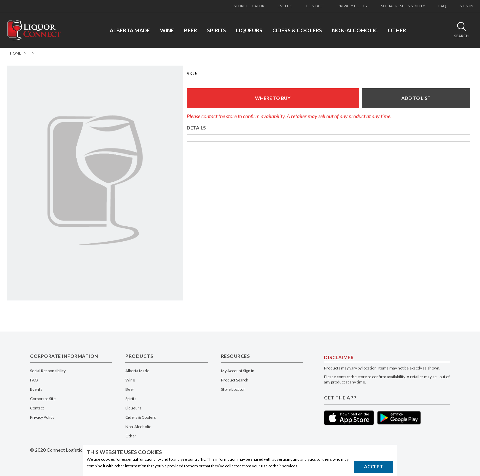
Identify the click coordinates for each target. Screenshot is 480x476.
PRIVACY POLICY (353, 5)
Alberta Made (137, 370)
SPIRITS (216, 30)
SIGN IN (466, 5)
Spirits (130, 398)
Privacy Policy (42, 417)
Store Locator (233, 389)
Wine (130, 379)
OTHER (397, 30)
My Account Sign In (237, 370)
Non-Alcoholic (138, 426)
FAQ (442, 5)
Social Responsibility (48, 370)
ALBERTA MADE (130, 30)
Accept (373, 466)
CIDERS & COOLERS (297, 30)
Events (36, 389)
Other (130, 435)
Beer (129, 389)
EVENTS (285, 5)
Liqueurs (133, 407)
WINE (167, 30)
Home (15, 53)
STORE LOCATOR (249, 5)
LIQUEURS (249, 30)
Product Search (234, 379)
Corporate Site (43, 398)
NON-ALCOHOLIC (355, 30)
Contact (37, 407)
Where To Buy (272, 98)
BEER (190, 30)
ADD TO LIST (416, 98)
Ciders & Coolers (140, 417)
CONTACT (315, 5)
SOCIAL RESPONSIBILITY (403, 5)
